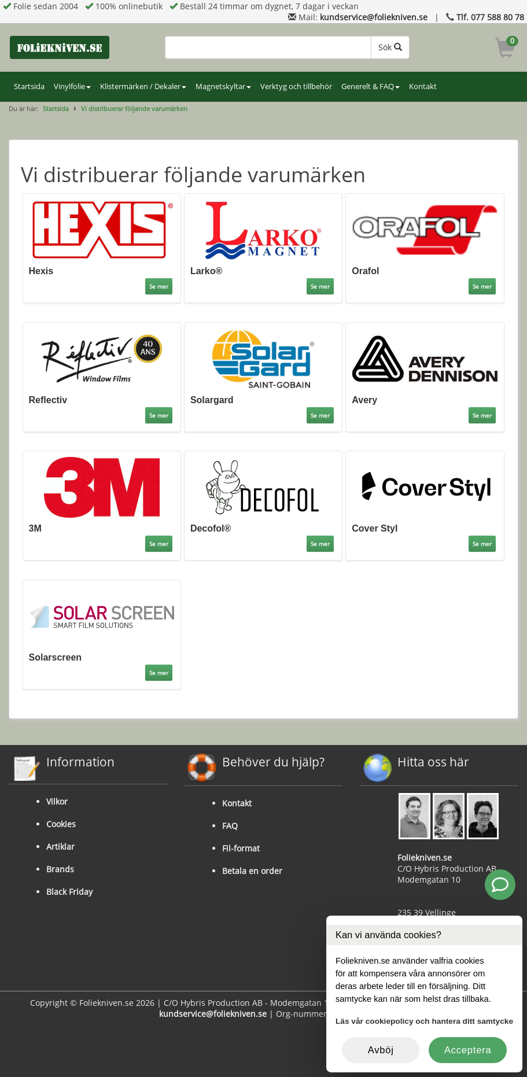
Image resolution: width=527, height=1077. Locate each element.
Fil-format (241, 848)
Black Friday (69, 891)
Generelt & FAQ (370, 86)
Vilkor (57, 801)
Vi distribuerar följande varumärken (134, 108)
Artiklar (60, 846)
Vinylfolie (72, 86)
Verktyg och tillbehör (296, 86)
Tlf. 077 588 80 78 (490, 17)
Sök (390, 47)
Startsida (29, 86)
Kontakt (423, 86)
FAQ (230, 825)
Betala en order (252, 870)
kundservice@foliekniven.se (374, 17)
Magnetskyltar (223, 86)
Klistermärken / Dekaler (143, 86)
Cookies (61, 823)
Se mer (158, 286)
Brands (60, 869)
